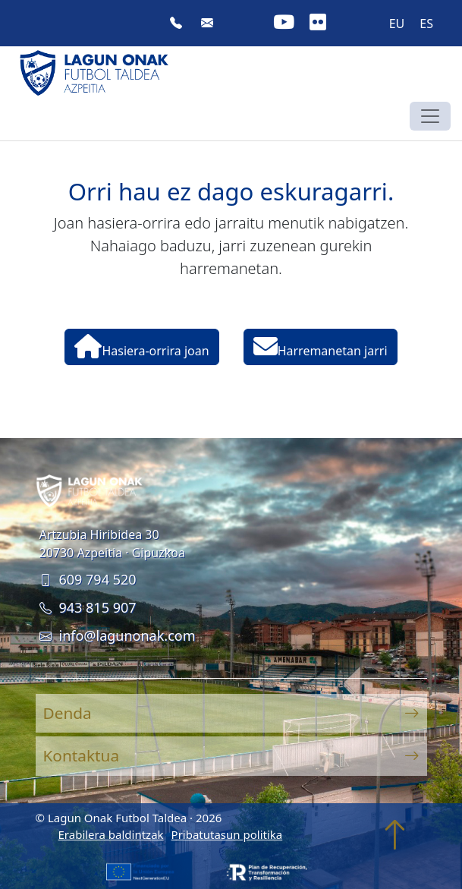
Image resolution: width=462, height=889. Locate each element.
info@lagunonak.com (117, 635)
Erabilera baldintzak (111, 834)
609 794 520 (88, 579)
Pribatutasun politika (227, 834)
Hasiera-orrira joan (141, 346)
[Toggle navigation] (430, 116)
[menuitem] (397, 23)
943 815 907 (88, 607)
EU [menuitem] (397, 23)
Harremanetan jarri (320, 346)
